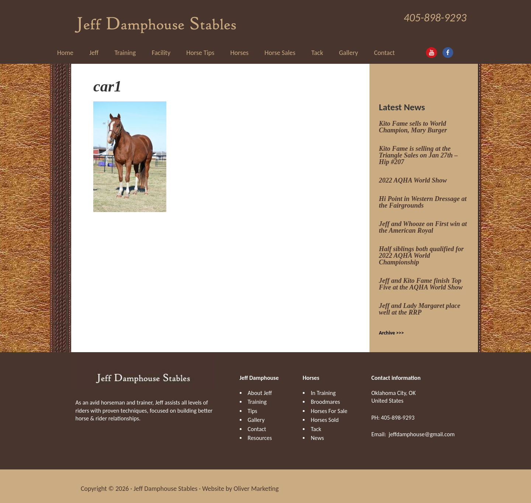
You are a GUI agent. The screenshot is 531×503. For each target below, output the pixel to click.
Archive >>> (391, 328)
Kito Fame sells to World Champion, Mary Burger (413, 122)
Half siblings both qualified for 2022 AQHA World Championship (421, 250)
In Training (323, 387)
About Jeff (260, 387)
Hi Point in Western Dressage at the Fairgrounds (423, 197)
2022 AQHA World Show (413, 175)
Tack (316, 423)
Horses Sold (325, 414)
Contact (257, 423)
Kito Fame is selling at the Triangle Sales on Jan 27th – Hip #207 (418, 150)
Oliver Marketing (256, 484)
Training (257, 396)
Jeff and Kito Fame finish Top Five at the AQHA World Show (421, 279)
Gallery (256, 414)
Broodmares (325, 396)
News (317, 432)
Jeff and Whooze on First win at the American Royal (423, 222)
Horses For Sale (329, 405)
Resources (260, 432)
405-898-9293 (435, 17)
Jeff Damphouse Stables (155, 18)
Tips (252, 405)
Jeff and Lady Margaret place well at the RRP (420, 304)
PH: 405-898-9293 (392, 412)
